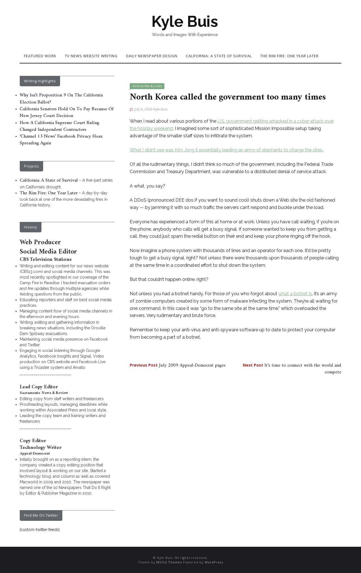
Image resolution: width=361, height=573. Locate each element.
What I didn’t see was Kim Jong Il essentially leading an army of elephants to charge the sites (226, 150)
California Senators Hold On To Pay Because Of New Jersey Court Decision (66, 112)
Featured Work (40, 55)
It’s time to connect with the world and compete (292, 368)
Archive (138, 86)
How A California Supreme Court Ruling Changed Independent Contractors (59, 126)
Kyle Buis (184, 21)
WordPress (214, 562)
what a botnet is (295, 293)
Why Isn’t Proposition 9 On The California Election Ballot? (61, 98)
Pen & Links (153, 86)
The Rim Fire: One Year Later (289, 55)
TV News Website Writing (91, 55)
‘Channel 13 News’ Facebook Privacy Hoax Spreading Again (61, 139)
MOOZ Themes (169, 562)
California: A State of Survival (219, 55)
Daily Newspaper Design (151, 55)
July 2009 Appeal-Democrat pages (178, 365)
